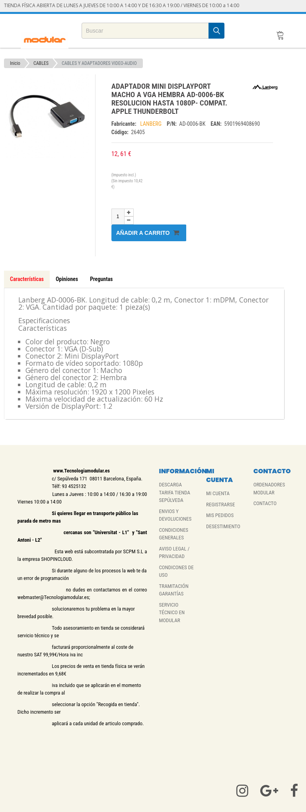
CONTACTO (265, 503)
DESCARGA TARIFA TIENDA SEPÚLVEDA (174, 492)
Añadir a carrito (147, 232)
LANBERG (151, 124)
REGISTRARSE (220, 504)
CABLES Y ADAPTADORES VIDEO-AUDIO (99, 63)
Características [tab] (27, 279)
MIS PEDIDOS (220, 515)
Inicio (15, 63)
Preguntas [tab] (101, 279)
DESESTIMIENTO (223, 526)
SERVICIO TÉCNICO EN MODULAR (172, 612)
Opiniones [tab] (67, 279)
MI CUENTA (218, 493)
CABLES (41, 63)
